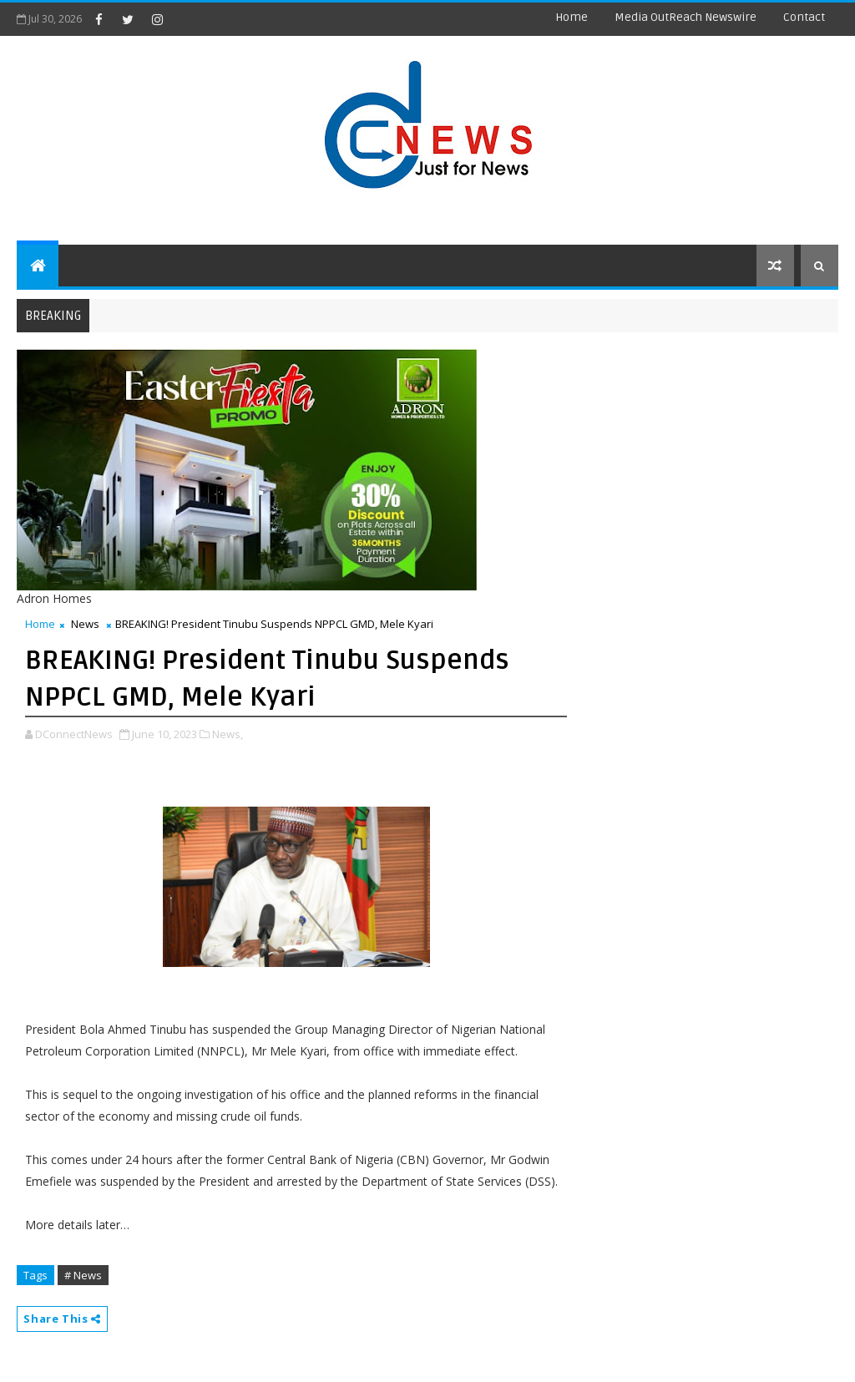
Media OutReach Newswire (685, 17)
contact (804, 17)
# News (83, 1275)
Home (571, 17)
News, (227, 734)
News (85, 623)
